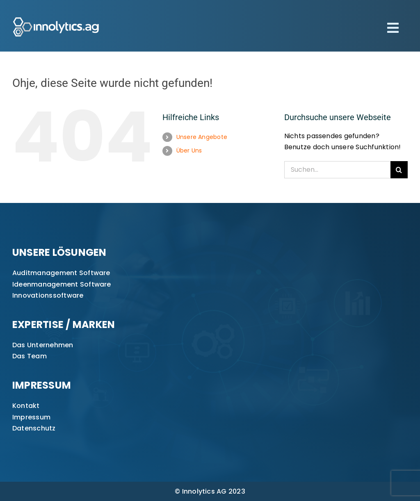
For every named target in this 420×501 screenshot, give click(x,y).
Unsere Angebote (202, 137)
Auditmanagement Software (61, 273)
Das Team (29, 356)
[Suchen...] (337, 169)
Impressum (31, 417)
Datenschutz (34, 428)
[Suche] (399, 169)
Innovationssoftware (48, 295)
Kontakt (26, 405)
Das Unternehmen (42, 345)
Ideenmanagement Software (61, 284)
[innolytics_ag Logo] (56, 15)
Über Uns (189, 150)
